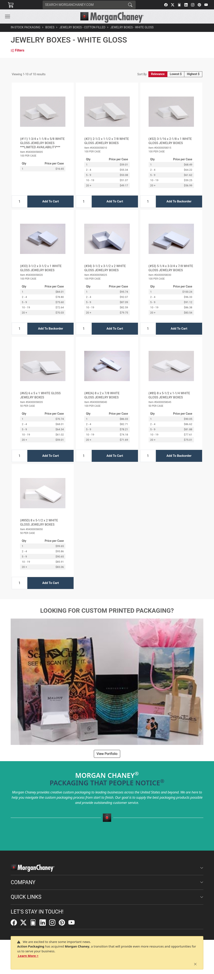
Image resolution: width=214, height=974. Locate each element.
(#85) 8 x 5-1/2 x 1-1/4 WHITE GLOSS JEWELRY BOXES (169, 395)
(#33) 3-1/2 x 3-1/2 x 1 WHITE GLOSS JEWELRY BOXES (41, 268)
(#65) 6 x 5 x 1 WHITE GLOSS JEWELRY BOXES (40, 395)
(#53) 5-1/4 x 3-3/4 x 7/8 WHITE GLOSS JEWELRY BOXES (171, 268)
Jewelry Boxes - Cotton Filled (82, 27)
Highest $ (193, 74)
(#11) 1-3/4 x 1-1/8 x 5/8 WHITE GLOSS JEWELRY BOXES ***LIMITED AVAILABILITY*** (42, 143)
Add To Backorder (178, 201)
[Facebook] (166, 4)
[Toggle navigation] (8, 16)
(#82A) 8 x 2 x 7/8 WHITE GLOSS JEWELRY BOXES (102, 395)
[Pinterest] (199, 4)
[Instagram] (192, 4)
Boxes (49, 27)
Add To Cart (50, 201)
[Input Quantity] (19, 201)
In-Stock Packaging (25, 27)
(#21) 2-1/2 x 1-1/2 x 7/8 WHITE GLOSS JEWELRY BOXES (106, 141)
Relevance (158, 74)
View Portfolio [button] (107, 754)
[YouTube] (206, 4)
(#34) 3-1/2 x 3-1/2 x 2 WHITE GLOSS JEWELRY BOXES (105, 268)
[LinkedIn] (186, 4)
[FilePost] (179, 4)
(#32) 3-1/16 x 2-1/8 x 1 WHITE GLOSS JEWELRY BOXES (170, 141)
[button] (8, 16)
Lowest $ (176, 74)
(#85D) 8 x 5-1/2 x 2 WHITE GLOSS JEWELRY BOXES (39, 522)
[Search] (84, 5)
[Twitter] (172, 4)
